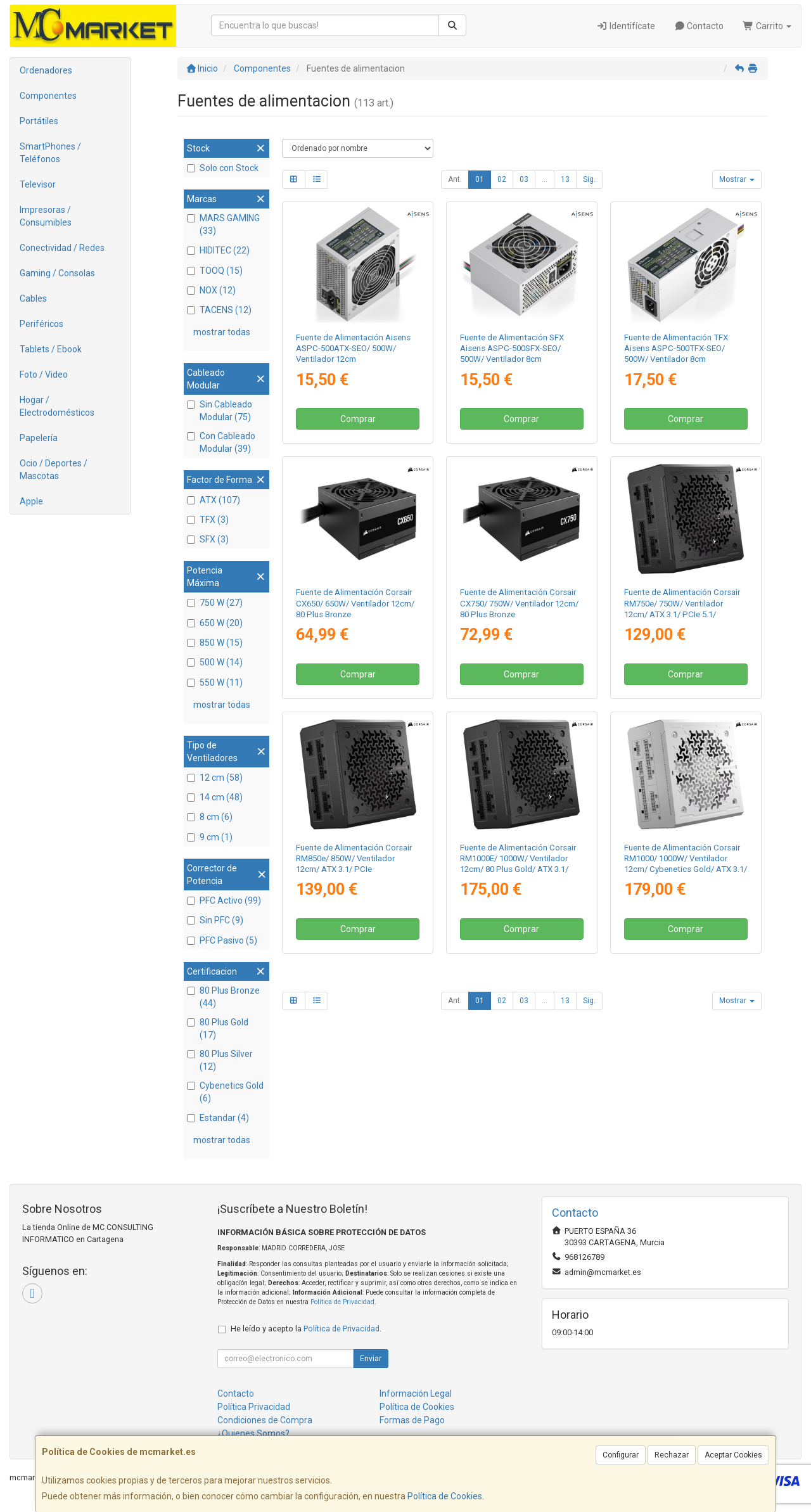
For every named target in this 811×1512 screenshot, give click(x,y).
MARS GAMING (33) (223, 224)
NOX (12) (211, 290)
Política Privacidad (253, 1407)
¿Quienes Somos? (253, 1433)
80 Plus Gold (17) (217, 1028)
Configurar (621, 1455)
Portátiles (39, 121)
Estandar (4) (218, 1118)
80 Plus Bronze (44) (223, 996)
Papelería (39, 438)
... (544, 179)
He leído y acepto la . (306, 1328)
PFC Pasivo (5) (222, 940)
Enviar (370, 1358)
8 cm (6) (210, 817)
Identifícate (625, 26)
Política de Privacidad (342, 1301)
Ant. (455, 179)
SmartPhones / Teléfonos (50, 152)
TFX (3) (208, 520)
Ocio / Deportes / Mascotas (53, 469)
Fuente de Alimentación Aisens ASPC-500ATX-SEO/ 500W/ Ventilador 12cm (353, 348)
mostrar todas (221, 332)
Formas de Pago (412, 1420)
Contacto (699, 26)
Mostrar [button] (737, 179)
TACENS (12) (219, 310)
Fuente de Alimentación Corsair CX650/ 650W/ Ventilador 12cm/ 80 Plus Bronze (355, 603)
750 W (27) (215, 603)
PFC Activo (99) (224, 900)
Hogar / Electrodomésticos (57, 406)
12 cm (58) (215, 777)
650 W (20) (215, 623)
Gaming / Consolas (57, 273)
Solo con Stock (223, 168)
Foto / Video (44, 374)
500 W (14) (215, 662)
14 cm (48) (215, 797)
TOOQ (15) (215, 271)
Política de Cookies (444, 1496)
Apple (31, 501)
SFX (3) (208, 539)
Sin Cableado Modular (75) (219, 410)
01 (479, 179)
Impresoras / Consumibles (46, 216)
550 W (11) (215, 682)
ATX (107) (213, 500)
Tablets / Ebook (51, 349)
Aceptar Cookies (733, 1455)
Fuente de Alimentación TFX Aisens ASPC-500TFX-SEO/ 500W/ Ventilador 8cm (676, 348)
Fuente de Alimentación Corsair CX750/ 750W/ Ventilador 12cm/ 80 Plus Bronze (519, 603)
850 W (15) (215, 642)
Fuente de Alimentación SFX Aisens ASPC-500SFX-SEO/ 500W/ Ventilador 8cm (512, 348)
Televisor (38, 184)
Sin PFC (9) (215, 920)
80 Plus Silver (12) (220, 1060)
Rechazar (672, 1455)
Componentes (48, 96)
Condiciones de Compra (264, 1420)
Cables (33, 298)
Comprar (358, 419)
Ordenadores (46, 70)
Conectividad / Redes (62, 248)
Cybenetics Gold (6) (225, 1091)
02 (501, 179)
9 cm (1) (210, 837)
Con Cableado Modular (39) (221, 442)
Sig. (589, 179)
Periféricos (41, 324)
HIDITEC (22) (218, 250)
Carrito (767, 26)
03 (524, 179)
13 (565, 179)
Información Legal (416, 1393)
